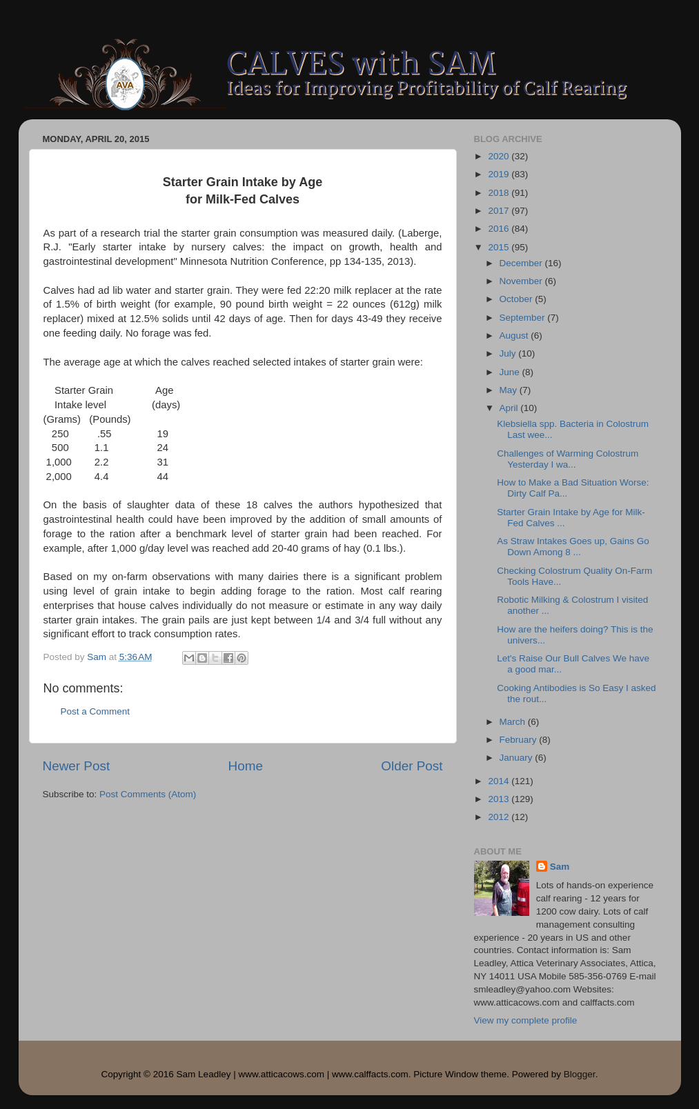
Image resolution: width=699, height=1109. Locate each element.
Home (245, 766)
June (511, 372)
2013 (499, 799)
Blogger (579, 1074)
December (522, 263)
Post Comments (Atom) (147, 794)
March (514, 722)
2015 (499, 247)
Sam (560, 866)
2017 (499, 211)
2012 (499, 817)
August (515, 335)
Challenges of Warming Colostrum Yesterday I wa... (567, 459)
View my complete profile (526, 1020)
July (509, 353)
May (510, 390)
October (517, 299)
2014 (499, 781)
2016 (499, 228)
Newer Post (76, 766)
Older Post (411, 766)
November (522, 281)
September (524, 317)
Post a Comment (95, 711)
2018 (499, 193)
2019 (499, 174)
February (520, 740)
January (517, 757)
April (510, 408)
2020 (499, 156)
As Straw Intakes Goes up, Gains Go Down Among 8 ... (573, 546)
